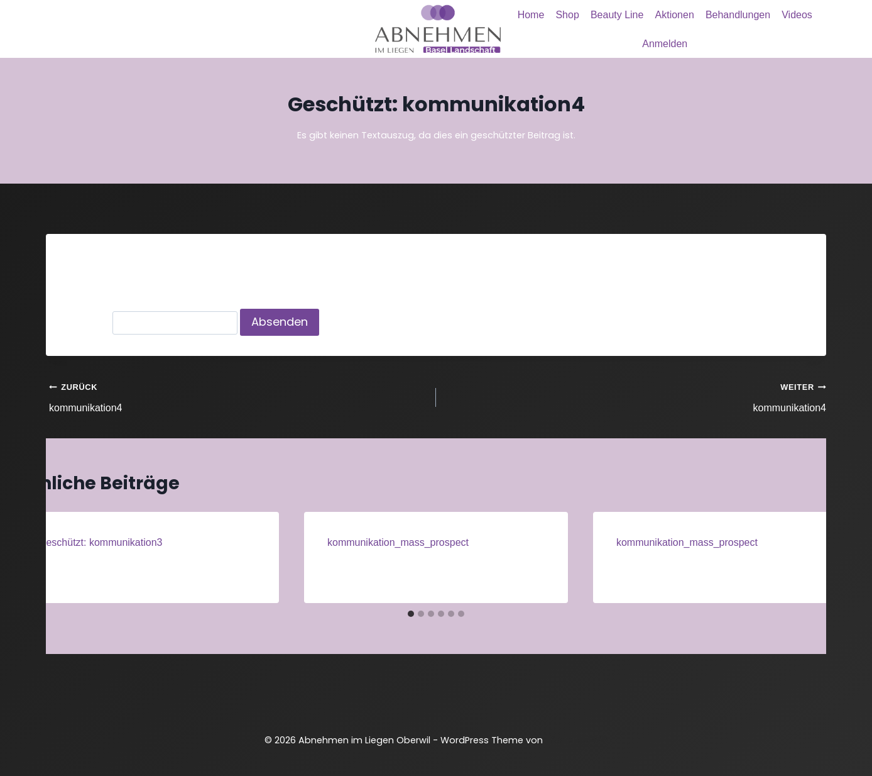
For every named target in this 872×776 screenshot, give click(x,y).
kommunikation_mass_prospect (398, 542)
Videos (797, 14)
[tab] (411, 614)
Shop (567, 14)
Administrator (84, 565)
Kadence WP (577, 739)
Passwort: (151, 322)
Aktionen (674, 14)
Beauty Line (617, 14)
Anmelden (664, 43)
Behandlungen (738, 14)
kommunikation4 (237, 396)
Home (531, 14)
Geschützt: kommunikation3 (100, 542)
